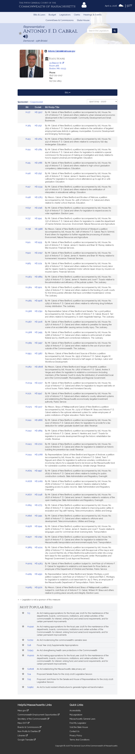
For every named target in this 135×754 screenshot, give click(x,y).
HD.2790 (38, 311)
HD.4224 (38, 547)
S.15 (29, 679)
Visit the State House (79, 727)
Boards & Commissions (29, 727)
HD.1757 (38, 125)
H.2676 (29, 481)
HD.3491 (38, 516)
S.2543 (30, 650)
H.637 (28, 208)
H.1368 (29, 332)
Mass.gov (23, 710)
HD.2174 (38, 263)
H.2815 (29, 505)
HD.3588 (39, 229)
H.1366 (29, 311)
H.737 (28, 218)
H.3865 (29, 547)
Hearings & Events (92, 14)
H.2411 (29, 420)
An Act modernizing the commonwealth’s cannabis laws (62, 640)
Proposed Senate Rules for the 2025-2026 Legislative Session (64, 674)
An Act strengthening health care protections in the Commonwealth (67, 650)
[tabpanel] (67, 351)
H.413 (28, 139)
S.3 (29, 613)
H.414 (28, 149)
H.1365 (29, 301)
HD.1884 (38, 277)
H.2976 (29, 526)
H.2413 (29, 444)
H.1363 (29, 277)
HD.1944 (38, 526)
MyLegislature (76, 715)
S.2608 (30, 669)
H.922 (28, 253)
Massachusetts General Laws (82, 719)
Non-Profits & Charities (29, 731)
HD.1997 (38, 471)
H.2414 (29, 454)
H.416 (28, 173)
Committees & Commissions (60, 20)
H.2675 (29, 471)
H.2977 (29, 537)
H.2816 (29, 516)
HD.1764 (38, 139)
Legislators (65, 14)
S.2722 (30, 640)
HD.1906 (38, 301)
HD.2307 (38, 383)
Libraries (23, 735)
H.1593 (29, 353)
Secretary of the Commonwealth (33, 719)
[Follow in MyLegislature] (20, 33)
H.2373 (29, 407)
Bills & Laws (39, 14)
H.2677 (29, 494)
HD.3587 (38, 353)
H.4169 (29, 574)
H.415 (28, 163)
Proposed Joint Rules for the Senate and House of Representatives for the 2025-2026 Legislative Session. (75, 680)
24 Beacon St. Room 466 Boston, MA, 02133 (57, 66)
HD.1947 (38, 393)
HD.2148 (38, 494)
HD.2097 (38, 253)
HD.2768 (39, 454)
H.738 (28, 229)
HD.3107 (38, 407)
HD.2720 (38, 444)
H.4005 (29, 563)
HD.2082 (39, 481)
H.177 (28, 112)
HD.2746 (38, 208)
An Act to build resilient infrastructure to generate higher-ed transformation (70, 687)
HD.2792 (38, 537)
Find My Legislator (78, 723)
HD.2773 (38, 505)
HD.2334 (38, 187)
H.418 (28, 197)
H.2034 (29, 383)
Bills (67, 92)
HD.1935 (38, 242)
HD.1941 (38, 218)
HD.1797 (38, 173)
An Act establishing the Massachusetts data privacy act (61, 669)
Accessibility (75, 710)
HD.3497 (38, 343)
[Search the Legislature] (114, 30)
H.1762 (29, 367)
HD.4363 (39, 563)
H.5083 (29, 587)
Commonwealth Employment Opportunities (38, 715)
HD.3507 (38, 112)
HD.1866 (39, 420)
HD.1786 (38, 163)
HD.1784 (38, 149)
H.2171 (29, 393)
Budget (52, 14)
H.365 (28, 125)
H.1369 (29, 343)
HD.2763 (38, 197)
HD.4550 (38, 574)
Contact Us (74, 731)
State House (83, 20)
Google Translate (27, 740)
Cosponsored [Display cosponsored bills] (36, 102)
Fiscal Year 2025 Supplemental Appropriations (57, 645)
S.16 (29, 645)
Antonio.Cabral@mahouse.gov (61, 51)
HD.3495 (38, 332)
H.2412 (29, 431)
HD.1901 (38, 287)
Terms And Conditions (80, 740)
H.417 (28, 187)
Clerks (77, 14)
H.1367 (29, 322)
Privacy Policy (76, 735)
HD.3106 (38, 322)
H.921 (28, 242)
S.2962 (30, 687)
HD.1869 (38, 431)
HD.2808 (39, 367)
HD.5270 (38, 587)
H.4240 (30, 626)
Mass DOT (23, 723)
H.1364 (29, 287)
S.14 (29, 674)
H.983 (28, 263)
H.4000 (31, 655)
